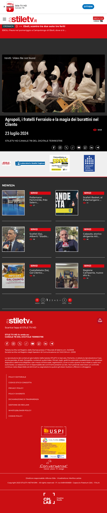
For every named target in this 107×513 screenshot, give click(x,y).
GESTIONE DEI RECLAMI (18, 405)
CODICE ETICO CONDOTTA (20, 382)
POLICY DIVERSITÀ (16, 394)
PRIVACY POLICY (15, 388)
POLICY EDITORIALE (17, 377)
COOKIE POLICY (15, 416)
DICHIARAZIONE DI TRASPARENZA (23, 399)
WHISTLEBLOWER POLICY (19, 410)
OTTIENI (88, 6)
